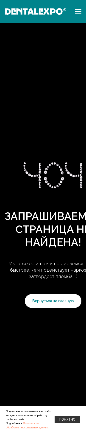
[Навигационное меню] (78, 11)
